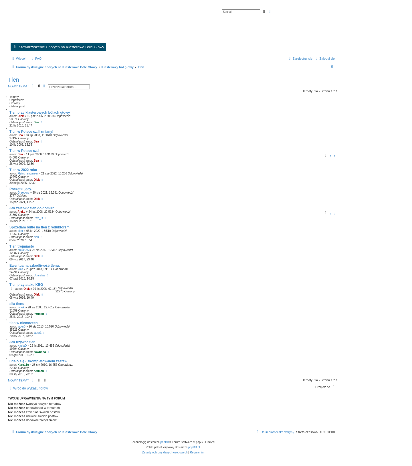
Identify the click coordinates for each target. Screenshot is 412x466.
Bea (20, 135)
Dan (36, 122)
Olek (20, 116)
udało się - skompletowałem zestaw (38, 361)
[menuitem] (35, 58)
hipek (20, 307)
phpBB (165, 442)
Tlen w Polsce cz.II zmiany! (31, 132)
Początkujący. (20, 189)
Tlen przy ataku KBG (26, 285)
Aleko (21, 211)
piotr (20, 230)
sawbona (40, 351)
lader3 (21, 326)
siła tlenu (16, 304)
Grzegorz (23, 192)
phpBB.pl (194, 447)
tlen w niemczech (23, 323)
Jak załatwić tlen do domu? (31, 208)
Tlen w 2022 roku (23, 170)
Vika (20, 269)
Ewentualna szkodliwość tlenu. (34, 266)
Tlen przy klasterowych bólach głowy (39, 113)
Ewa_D (38, 218)
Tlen (13, 80)
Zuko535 (23, 250)
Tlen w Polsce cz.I (24, 151)
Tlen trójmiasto (21, 246)
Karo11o (23, 364)
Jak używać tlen (22, 342)
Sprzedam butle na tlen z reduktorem (39, 227)
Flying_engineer (27, 173)
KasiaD (22, 345)
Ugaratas (39, 275)
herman (39, 313)
